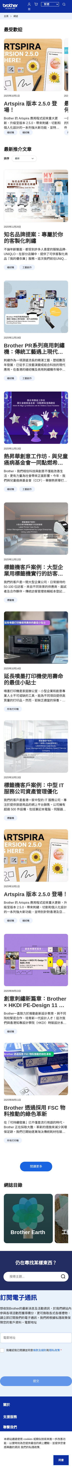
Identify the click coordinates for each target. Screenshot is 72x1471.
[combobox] (36, 1277)
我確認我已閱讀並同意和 (34, 1350)
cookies (27, 1439)
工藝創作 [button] (27, 267)
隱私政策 (54, 1350)
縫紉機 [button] (10, 267)
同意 (61, 1460)
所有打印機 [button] (13, 709)
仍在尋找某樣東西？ (36, 1262)
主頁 (6, 16)
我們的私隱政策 (30, 1447)
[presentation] (29, 1364)
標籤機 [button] (10, 600)
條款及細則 (39, 1350)
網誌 (15, 16)
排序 (6, 158)
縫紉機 (10, 132)
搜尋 (64, 4)
